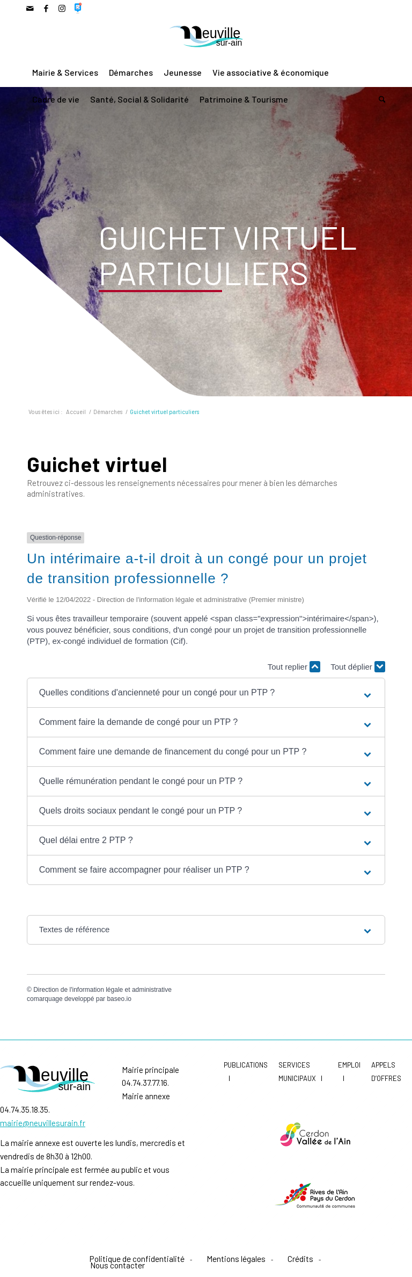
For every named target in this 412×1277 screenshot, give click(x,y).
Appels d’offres (386, 1072)
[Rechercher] (379, 99)
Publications (246, 1065)
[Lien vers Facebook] (46, 8)
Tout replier (294, 666)
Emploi (349, 1065)
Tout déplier (357, 666)
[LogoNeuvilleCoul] (206, 38)
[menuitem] (65, 72)
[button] (206, 692)
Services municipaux (297, 1072)
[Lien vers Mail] (30, 8)
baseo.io (119, 999)
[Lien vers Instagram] (62, 8)
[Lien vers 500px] (78, 8)
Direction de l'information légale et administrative (102, 989)
